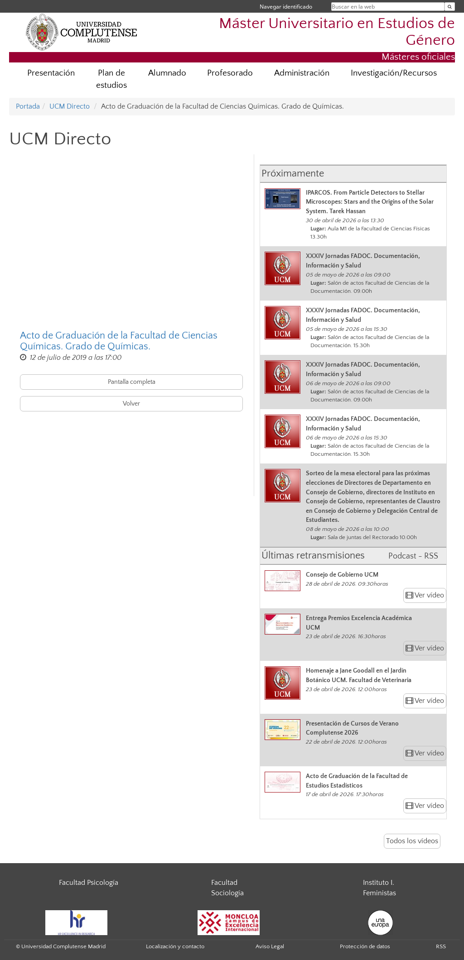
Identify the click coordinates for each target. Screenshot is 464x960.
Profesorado (230, 73)
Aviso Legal (270, 946)
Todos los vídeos (412, 841)
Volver (131, 403)
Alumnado (167, 73)
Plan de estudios (111, 79)
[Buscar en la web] (450, 6)
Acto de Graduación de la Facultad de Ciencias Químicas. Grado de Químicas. (119, 341)
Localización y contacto (175, 946)
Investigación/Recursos (394, 73)
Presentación (51, 73)
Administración (301, 73)
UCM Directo (69, 106)
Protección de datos (365, 946)
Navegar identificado (286, 6)
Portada (28, 106)
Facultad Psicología (88, 883)
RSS (441, 946)
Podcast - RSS (413, 556)
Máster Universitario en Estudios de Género (337, 32)
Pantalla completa (131, 382)
